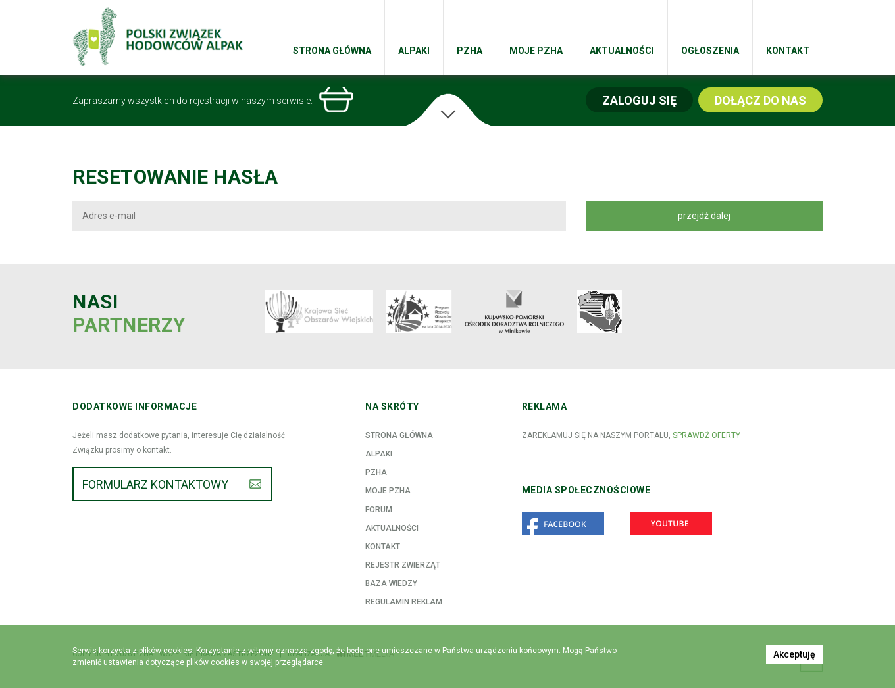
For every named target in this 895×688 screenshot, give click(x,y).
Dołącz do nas (760, 100)
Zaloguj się (639, 100)
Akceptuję (794, 654)
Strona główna (332, 50)
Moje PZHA (536, 50)
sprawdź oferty (706, 435)
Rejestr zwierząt (402, 565)
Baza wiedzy (391, 583)
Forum (378, 509)
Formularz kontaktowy (155, 484)
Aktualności (622, 50)
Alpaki (414, 50)
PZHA (469, 50)
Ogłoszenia (710, 50)
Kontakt (787, 50)
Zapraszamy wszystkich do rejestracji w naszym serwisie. (192, 100)
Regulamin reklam (403, 601)
